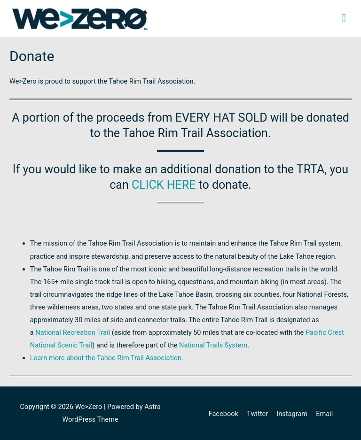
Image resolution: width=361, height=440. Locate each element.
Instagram (291, 413)
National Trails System (213, 345)
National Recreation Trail (72, 332)
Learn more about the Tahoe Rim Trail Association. (106, 358)
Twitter (257, 413)
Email (324, 413)
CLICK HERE (164, 185)
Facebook (223, 413)
